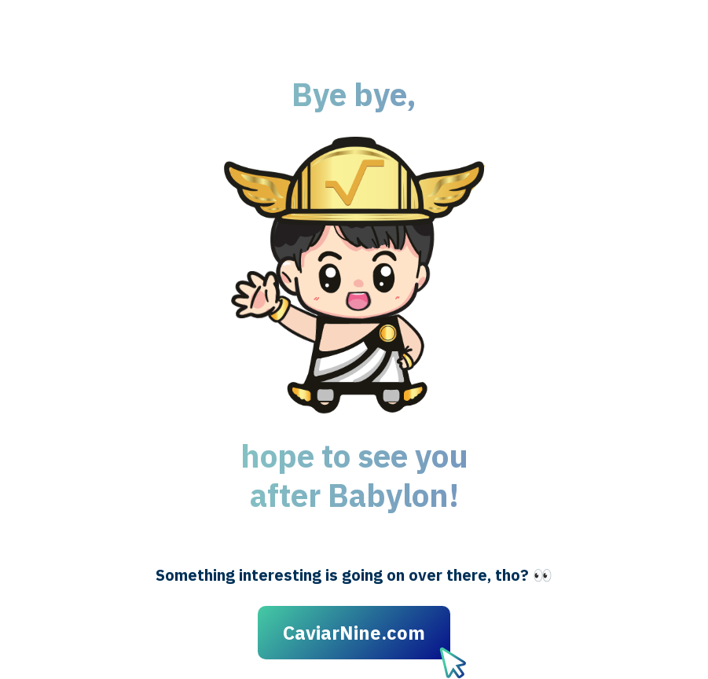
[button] (354, 275)
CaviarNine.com (354, 632)
